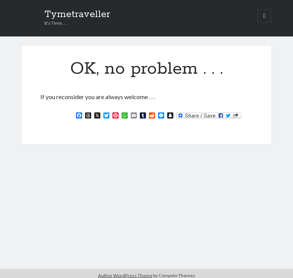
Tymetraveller (77, 14)
